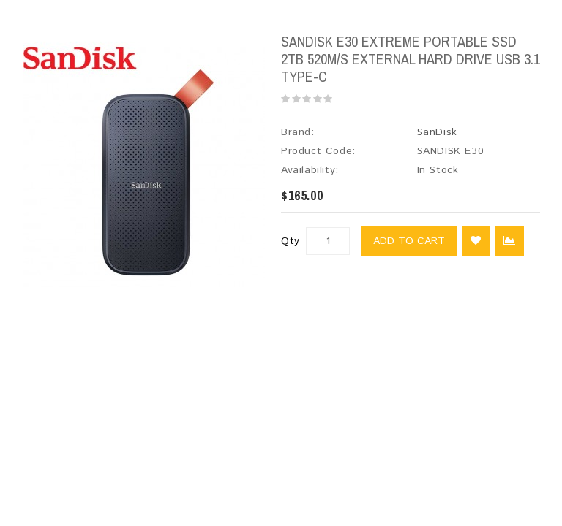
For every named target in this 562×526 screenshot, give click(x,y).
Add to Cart (409, 241)
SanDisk (437, 132)
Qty (290, 241)
